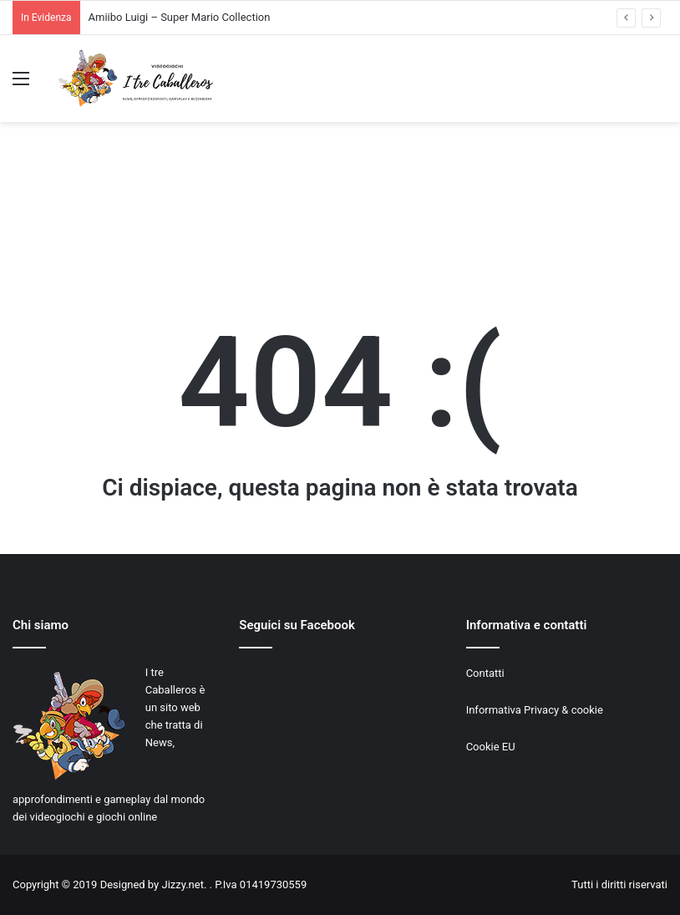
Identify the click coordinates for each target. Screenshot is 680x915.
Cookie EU (490, 746)
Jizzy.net (182, 884)
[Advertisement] (340, 211)
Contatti (485, 673)
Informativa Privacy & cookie (534, 710)
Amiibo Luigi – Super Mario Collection (180, 17)
